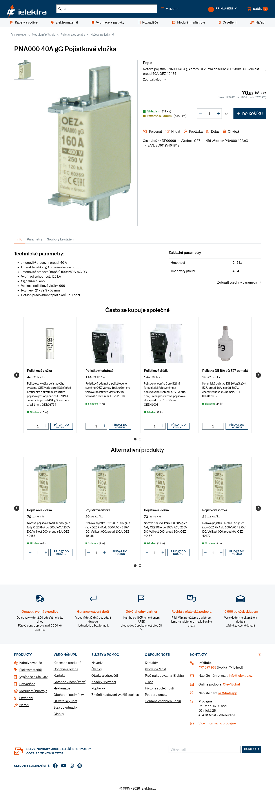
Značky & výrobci (103, 683)
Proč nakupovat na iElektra (164, 677)
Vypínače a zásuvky (33, 678)
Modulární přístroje (43, 36)
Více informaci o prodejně (217, 725)
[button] (177, 9)
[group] (50, 377)
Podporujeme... (156, 696)
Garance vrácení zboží (70, 683)
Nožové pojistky (100, 36)
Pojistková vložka (39, 372)
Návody (96, 664)
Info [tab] (19, 241)
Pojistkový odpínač (99, 372)
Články (59, 715)
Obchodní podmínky (69, 696)
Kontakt (59, 677)
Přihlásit (251, 751)
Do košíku (250, 115)
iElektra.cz (20, 36)
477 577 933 (207, 669)
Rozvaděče (27, 685)
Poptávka (98, 690)
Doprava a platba (66, 671)
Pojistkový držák (156, 372)
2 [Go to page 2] (140, 441)
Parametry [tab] (34, 241)
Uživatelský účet (65, 702)
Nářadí (24, 706)
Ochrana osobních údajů (163, 702)
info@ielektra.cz (240, 677)
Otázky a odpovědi (104, 677)
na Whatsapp (227, 695)
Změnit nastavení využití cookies (115, 696)
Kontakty (151, 664)
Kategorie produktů (68, 664)
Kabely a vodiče (30, 664)
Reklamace (62, 690)
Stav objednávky (66, 709)
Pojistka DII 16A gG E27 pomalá (225, 372)
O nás (149, 683)
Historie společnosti (159, 690)
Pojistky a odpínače (73, 36)
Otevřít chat (231, 686)
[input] (38, 428)
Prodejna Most (155, 671)
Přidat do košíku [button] (61, 428)
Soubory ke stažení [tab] (61, 241)
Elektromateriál (30, 671)
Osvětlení (26, 699)
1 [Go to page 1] (135, 441)
